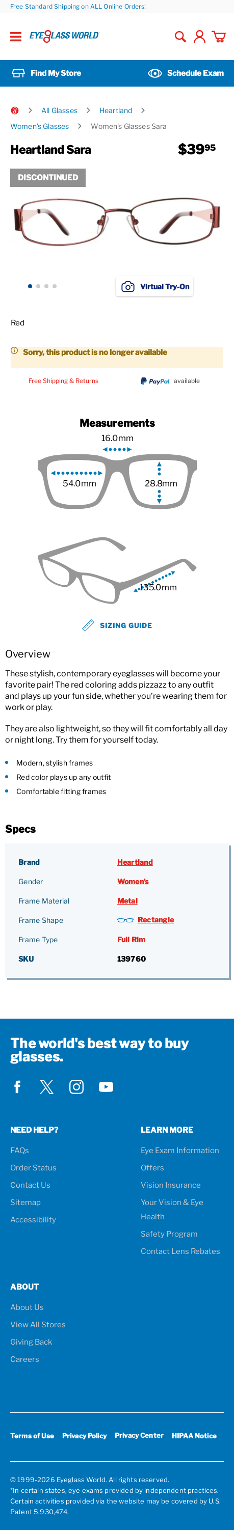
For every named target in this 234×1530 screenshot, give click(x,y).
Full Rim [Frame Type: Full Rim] (131, 939)
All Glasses (59, 110)
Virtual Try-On (154, 286)
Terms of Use (32, 1436)
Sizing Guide (117, 625)
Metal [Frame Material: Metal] (127, 900)
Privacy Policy (84, 1436)
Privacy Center (139, 1437)
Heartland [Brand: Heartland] (135, 862)
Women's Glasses (39, 126)
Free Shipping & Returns (63, 381)
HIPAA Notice (194, 1436)
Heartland (115, 110)
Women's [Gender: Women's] (133, 881)
